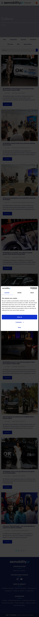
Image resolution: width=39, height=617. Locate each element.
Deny (19, 327)
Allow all (19, 317)
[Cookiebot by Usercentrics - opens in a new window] (30, 288)
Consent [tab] (6, 292)
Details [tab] (19, 292)
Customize (20, 322)
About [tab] (32, 292)
